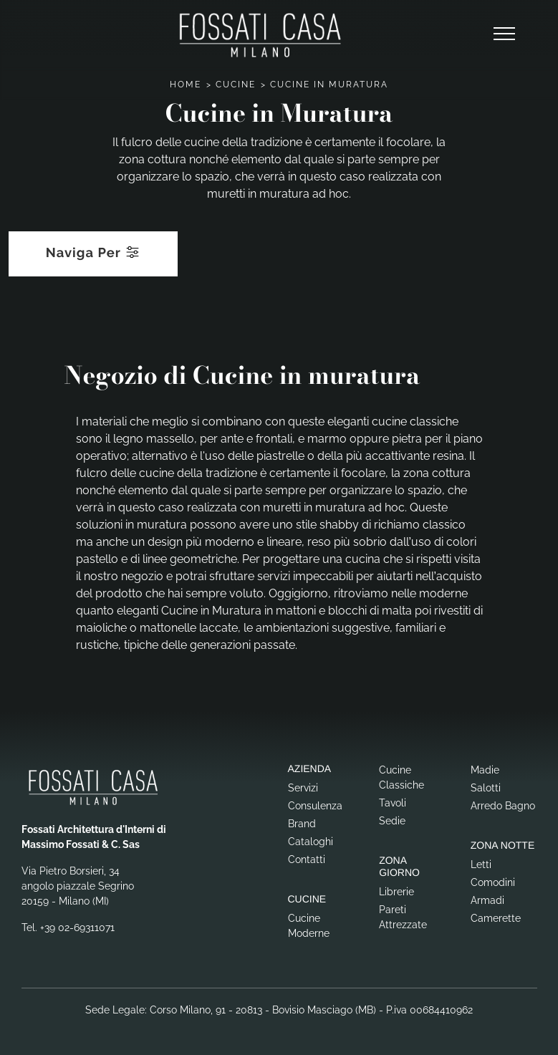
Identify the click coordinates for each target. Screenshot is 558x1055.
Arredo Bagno (503, 805)
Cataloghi (310, 841)
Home (185, 85)
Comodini (493, 882)
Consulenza (315, 805)
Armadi (487, 900)
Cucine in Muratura (329, 85)
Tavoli (392, 803)
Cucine (236, 85)
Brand (302, 823)
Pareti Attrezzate (403, 917)
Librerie (396, 891)
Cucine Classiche (401, 777)
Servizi (303, 788)
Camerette (496, 918)
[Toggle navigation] (504, 34)
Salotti (486, 788)
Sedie (392, 821)
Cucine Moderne (308, 925)
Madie (485, 770)
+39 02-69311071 (77, 927)
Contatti (306, 859)
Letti (481, 864)
